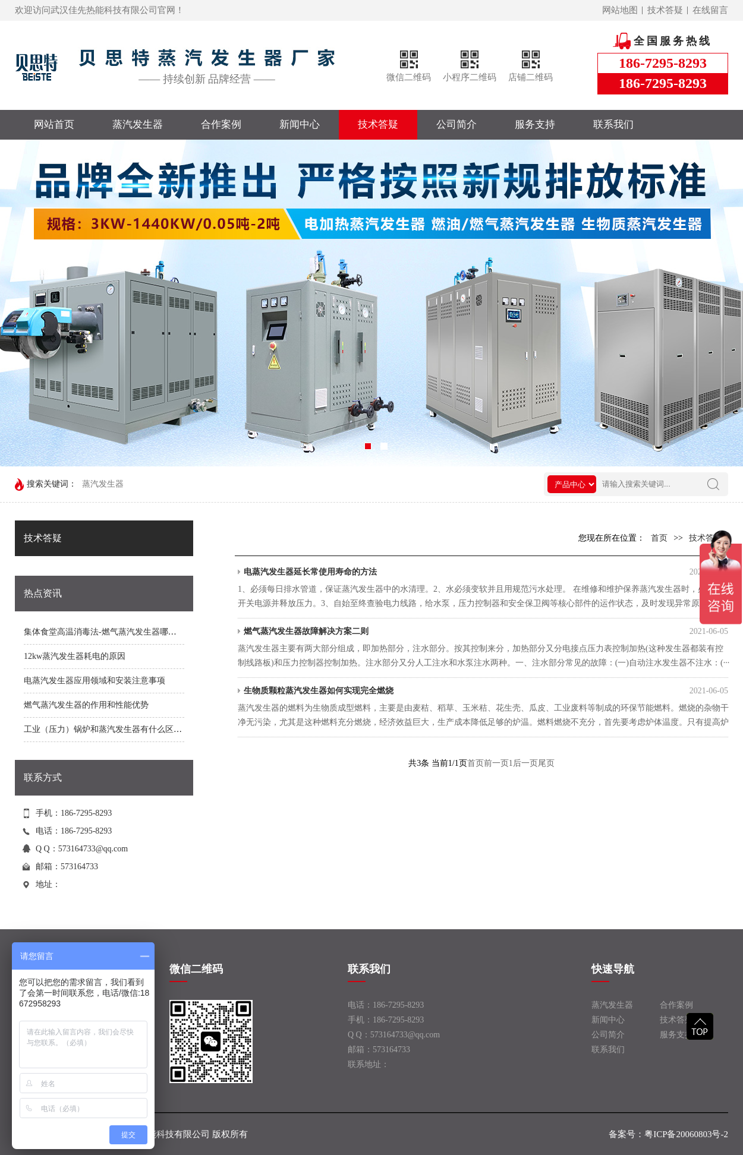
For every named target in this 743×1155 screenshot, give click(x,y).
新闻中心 (299, 124)
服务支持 (535, 124)
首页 (659, 538)
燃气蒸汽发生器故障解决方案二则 (486, 631)
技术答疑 (665, 10)
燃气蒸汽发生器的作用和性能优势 (86, 704)
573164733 (79, 866)
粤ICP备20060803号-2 (686, 1134)
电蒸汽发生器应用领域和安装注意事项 (94, 680)
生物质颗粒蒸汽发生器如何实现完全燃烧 (486, 691)
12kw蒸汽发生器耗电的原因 (74, 656)
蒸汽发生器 (137, 124)
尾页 (546, 763)
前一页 (496, 763)
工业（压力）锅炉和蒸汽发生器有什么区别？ (107, 729)
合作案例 (221, 124)
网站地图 (620, 10)
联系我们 (613, 124)
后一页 (525, 763)
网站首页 (54, 124)
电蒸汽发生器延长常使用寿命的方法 (486, 572)
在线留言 (710, 10)
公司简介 (456, 124)
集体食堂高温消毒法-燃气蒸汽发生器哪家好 (104, 631)
